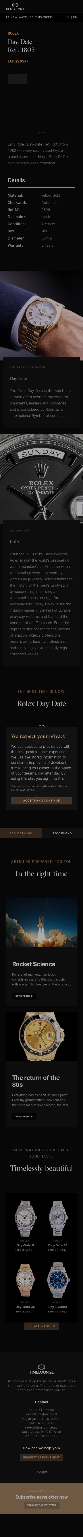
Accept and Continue (41, 800)
